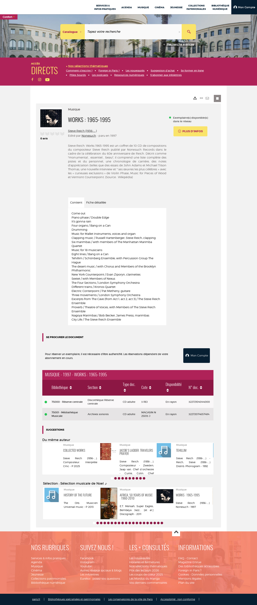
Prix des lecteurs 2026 (144, 570)
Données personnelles (207, 574)
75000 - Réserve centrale (67, 401)
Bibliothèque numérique (48, 582)
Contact (192, 558)
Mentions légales (189, 578)
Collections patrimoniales (48, 578)
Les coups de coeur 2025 (146, 574)
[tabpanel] (117, 267)
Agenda (36, 562)
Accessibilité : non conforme (177, 599)
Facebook (87, 558)
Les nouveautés (139, 558)
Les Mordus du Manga (144, 578)
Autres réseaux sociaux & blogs (101, 570)
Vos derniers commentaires (148, 582)
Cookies (183, 574)
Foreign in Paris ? (189, 570)
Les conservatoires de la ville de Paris (130, 599)
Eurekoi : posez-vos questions (100, 578)
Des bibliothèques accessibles (198, 566)
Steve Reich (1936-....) (82, 131)
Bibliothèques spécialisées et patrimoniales (74, 599)
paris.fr (36, 599)
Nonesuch (89, 135)
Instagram (87, 562)
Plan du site (186, 582)
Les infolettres (89, 574)
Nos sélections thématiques (148, 566)
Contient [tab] (76, 202)
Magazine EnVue (189, 562)
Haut (176, 532)
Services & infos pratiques (48, 558)
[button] (244, 7)
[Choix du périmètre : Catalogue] (72, 31)
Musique (37, 566)
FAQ (181, 558)
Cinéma (36, 570)
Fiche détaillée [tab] (96, 202)
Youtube (86, 566)
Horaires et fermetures (144, 562)
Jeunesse (37, 574)
